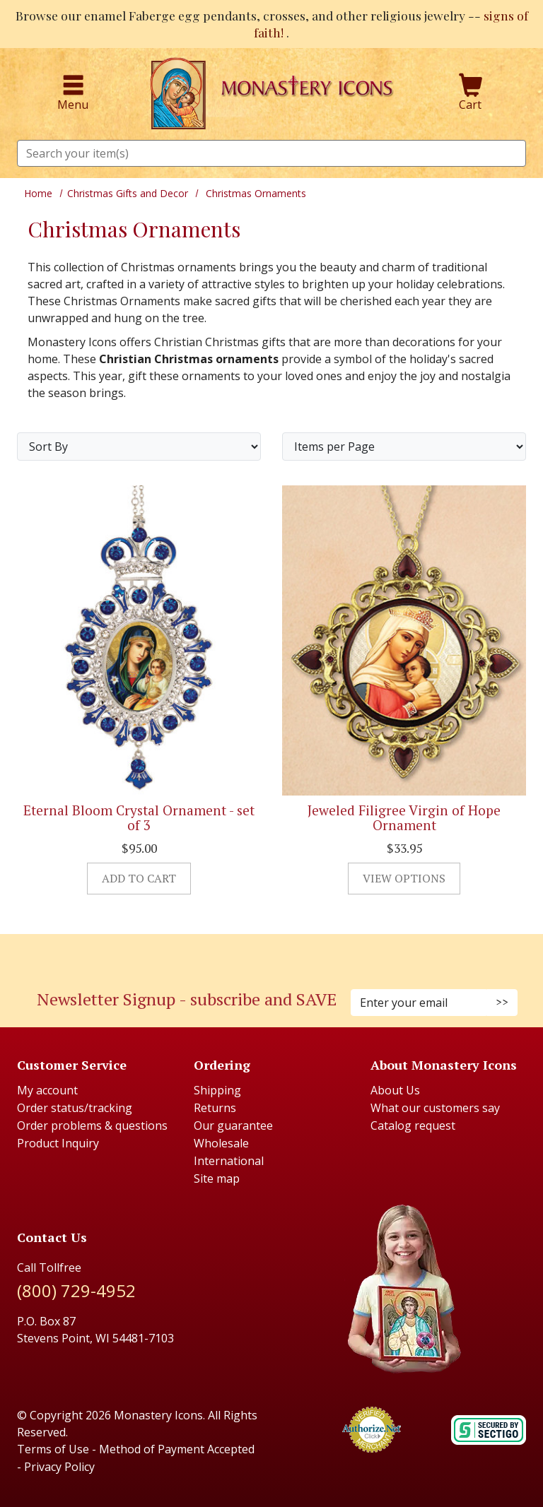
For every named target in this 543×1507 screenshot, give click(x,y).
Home (38, 193)
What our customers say (435, 1108)
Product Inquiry (58, 1143)
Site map (217, 1178)
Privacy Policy (59, 1467)
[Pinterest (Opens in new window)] (271, 953)
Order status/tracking (74, 1108)
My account (47, 1090)
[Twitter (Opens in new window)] (278, 953)
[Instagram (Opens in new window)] (264, 953)
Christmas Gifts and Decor (127, 193)
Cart (471, 93)
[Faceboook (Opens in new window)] (257, 953)
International (229, 1161)
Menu (73, 93)
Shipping (217, 1090)
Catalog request (412, 1125)
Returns (215, 1108)
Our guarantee (233, 1125)
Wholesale (221, 1143)
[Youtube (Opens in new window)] (285, 953)
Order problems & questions (92, 1125)
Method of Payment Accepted (177, 1449)
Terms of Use (53, 1449)
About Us (395, 1090)
